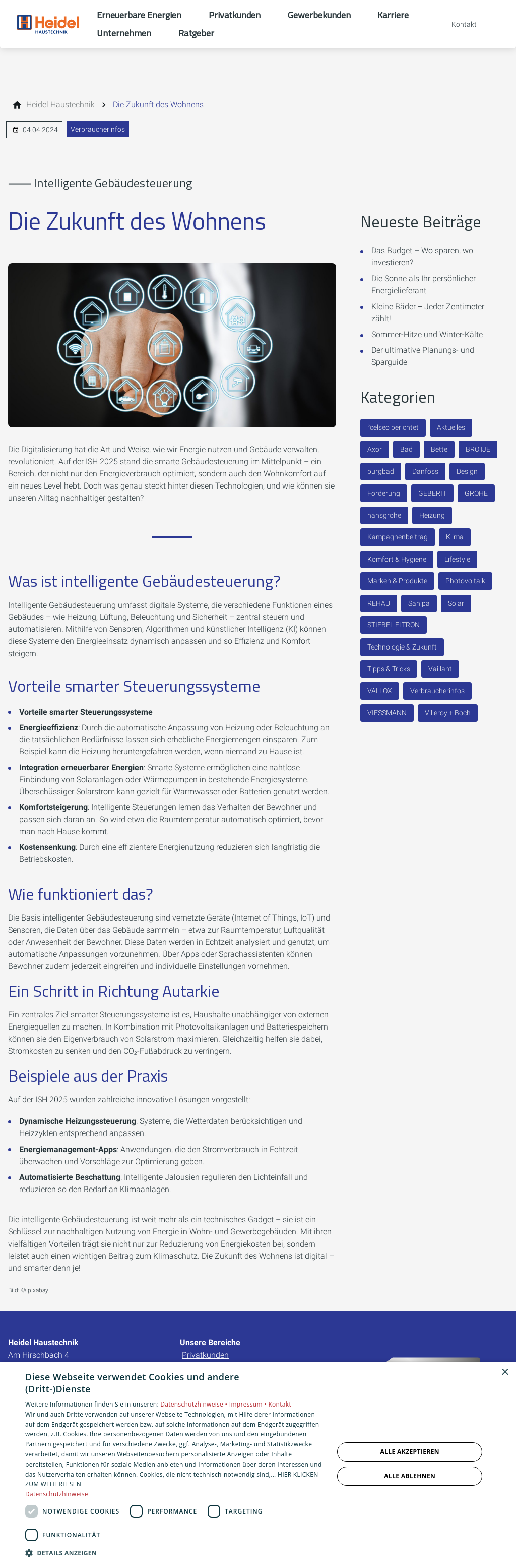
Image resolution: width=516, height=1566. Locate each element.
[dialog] (258, 1464)
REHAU (378, 603)
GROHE (476, 493)
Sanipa (419, 603)
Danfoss (425, 471)
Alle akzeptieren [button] (409, 1451)
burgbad (380, 471)
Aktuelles (451, 427)
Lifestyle (457, 559)
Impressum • (249, 1404)
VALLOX (379, 691)
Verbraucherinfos (98, 129)
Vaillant (440, 669)
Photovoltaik (465, 581)
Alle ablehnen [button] (409, 1476)
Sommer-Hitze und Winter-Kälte (427, 334)
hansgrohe (384, 515)
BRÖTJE (478, 449)
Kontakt (279, 1404)
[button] (175, 1552)
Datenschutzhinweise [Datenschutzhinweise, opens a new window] (56, 1494)
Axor (374, 449)
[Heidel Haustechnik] (60, 105)
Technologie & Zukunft (402, 647)
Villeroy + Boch (448, 713)
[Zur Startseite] (48, 24)
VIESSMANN (387, 713)
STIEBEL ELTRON (393, 625)
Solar (456, 603)
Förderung (383, 493)
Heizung (432, 515)
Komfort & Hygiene (396, 559)
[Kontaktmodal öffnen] (457, 24)
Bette (439, 449)
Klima (455, 537)
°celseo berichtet (393, 427)
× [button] (504, 1372)
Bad (406, 449)
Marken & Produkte (397, 581)
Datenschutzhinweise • (194, 1404)
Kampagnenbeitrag (397, 537)
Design (467, 471)
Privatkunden (205, 1355)
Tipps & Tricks (388, 669)
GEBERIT (432, 493)
